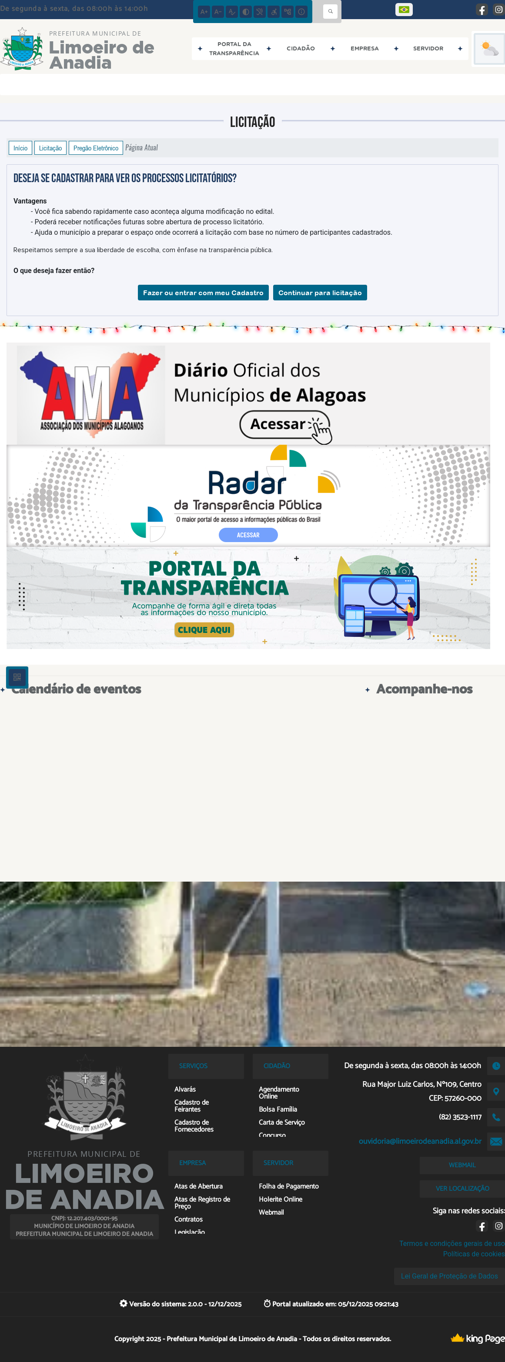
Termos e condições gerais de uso (452, 1243)
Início (20, 147)
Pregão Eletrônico (96, 147)
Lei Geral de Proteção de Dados (449, 1276)
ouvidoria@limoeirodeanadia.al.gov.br (420, 1141)
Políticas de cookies (474, 1254)
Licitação (50, 147)
